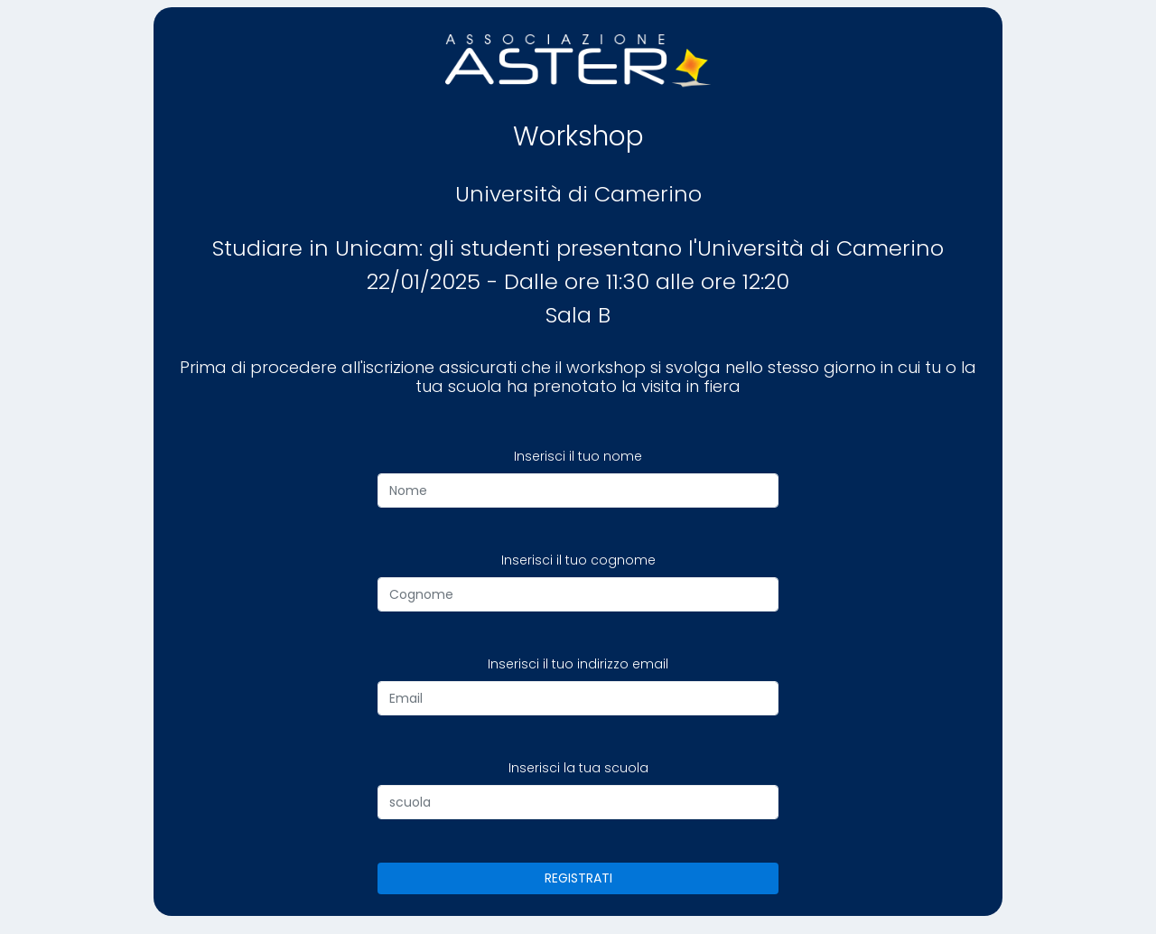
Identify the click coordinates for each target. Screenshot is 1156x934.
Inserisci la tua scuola (578, 768)
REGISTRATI (578, 878)
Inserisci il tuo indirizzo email (578, 664)
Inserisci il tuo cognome (578, 560)
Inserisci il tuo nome (578, 456)
